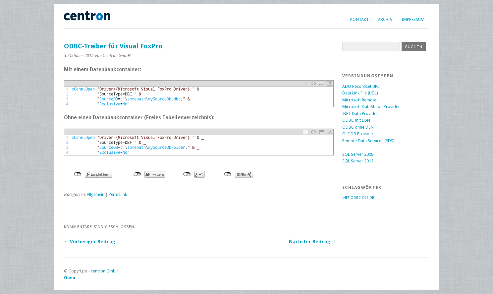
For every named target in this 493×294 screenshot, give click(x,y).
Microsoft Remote (359, 99)
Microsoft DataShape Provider (371, 106)
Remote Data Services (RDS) (368, 140)
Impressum (413, 19)
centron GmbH (104, 270)
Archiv (385, 19)
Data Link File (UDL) (360, 92)
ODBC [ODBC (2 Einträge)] (356, 198)
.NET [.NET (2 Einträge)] (346, 198)
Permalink (118, 194)
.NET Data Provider (360, 113)
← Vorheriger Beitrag (89, 241)
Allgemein (95, 194)
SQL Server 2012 (357, 160)
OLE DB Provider (357, 133)
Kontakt (359, 19)
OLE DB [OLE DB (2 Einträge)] (368, 198)
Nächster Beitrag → (312, 241)
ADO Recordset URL (360, 86)
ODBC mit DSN (356, 120)
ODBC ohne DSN (358, 127)
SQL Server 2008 (357, 154)
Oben (69, 277)
